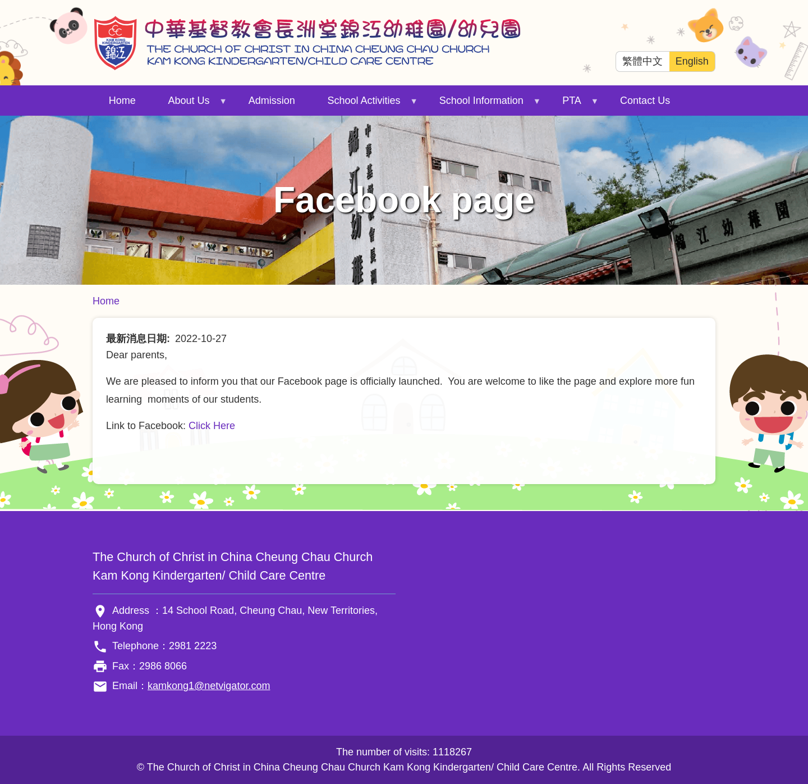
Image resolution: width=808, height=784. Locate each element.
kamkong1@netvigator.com (209, 685)
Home (122, 100)
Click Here (212, 425)
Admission (272, 100)
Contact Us (645, 100)
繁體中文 (642, 61)
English (692, 61)
